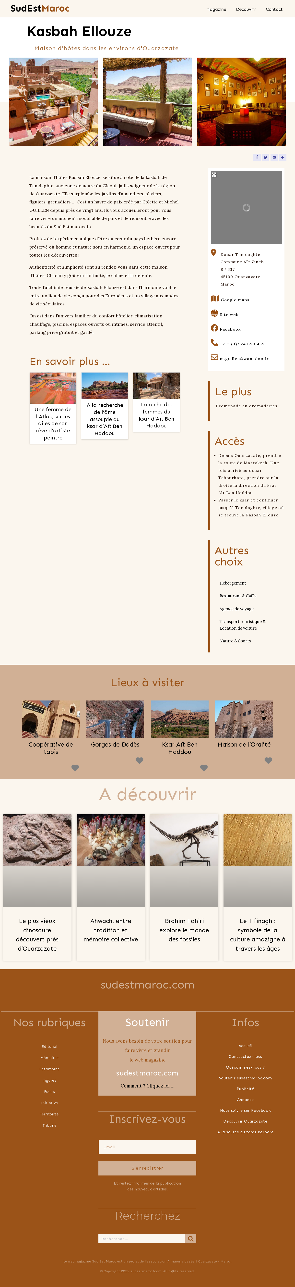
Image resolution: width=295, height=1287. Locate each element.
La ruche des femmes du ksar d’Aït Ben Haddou (156, 415)
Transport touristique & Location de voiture (243, 625)
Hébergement (233, 583)
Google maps (235, 299)
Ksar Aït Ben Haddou (180, 748)
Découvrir (246, 9)
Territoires (49, 1114)
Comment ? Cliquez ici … (147, 1086)
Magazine (216, 9)
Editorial (50, 1046)
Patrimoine (49, 1068)
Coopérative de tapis (51, 748)
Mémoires (49, 1057)
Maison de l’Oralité (244, 744)
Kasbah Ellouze (79, 31)
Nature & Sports (235, 641)
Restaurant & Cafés (238, 596)
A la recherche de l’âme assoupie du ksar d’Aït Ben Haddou (105, 419)
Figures (50, 1080)
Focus (49, 1091)
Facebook (230, 329)
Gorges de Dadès (115, 744)
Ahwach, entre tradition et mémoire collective (110, 930)
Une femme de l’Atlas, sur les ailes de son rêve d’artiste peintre (53, 423)
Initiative (49, 1102)
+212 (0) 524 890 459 (242, 343)
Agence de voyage (237, 609)
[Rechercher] (191, 1238)
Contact (274, 9)
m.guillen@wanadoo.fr (244, 358)
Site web (229, 314)
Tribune (50, 1125)
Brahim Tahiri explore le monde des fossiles (184, 930)
